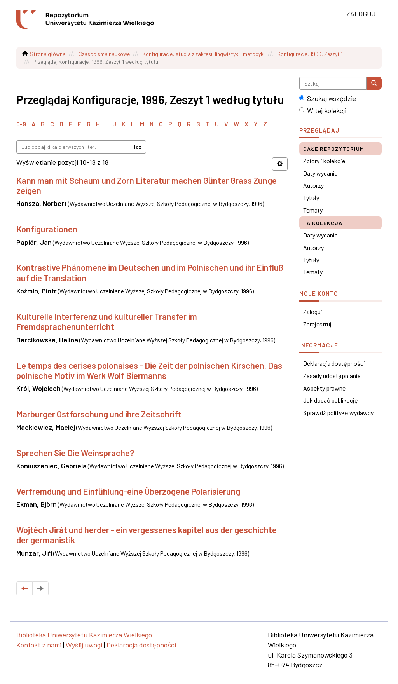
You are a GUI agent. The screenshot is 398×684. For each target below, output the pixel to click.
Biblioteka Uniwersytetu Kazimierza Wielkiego (84, 634)
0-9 (21, 123)
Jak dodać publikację (330, 400)
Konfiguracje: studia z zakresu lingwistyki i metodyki (204, 54)
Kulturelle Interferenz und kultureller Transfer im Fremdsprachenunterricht (106, 321)
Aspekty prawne (324, 388)
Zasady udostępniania (332, 375)
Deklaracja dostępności (334, 363)
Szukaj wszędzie (327, 98)
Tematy (313, 210)
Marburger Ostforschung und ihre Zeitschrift (99, 414)
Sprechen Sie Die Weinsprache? (75, 453)
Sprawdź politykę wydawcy (338, 412)
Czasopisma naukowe (104, 54)
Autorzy (313, 185)
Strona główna (48, 54)
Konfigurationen (46, 229)
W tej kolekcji (322, 110)
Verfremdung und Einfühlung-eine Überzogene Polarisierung (128, 491)
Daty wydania (320, 173)
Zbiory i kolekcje (324, 160)
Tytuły (311, 197)
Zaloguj (312, 311)
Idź (137, 146)
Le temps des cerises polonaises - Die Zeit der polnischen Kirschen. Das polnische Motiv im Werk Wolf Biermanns (149, 370)
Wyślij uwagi (84, 644)
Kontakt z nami (38, 644)
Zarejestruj (317, 324)
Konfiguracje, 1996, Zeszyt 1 (310, 54)
